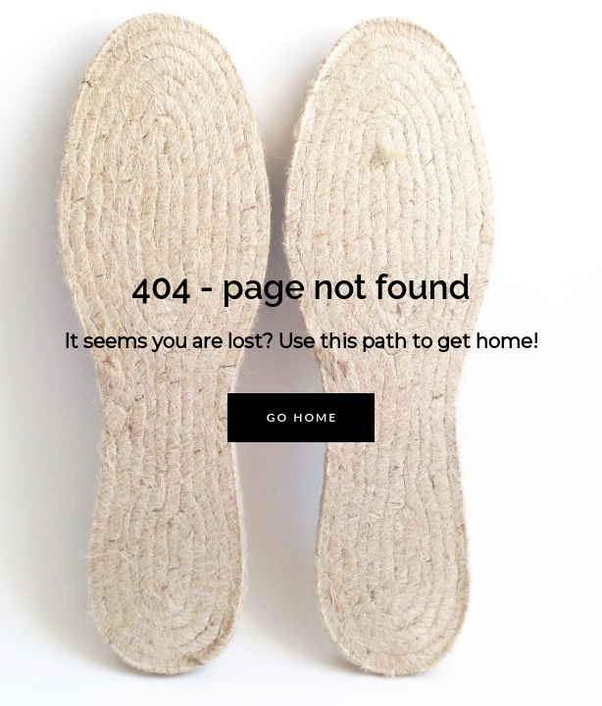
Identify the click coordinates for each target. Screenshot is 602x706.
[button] (301, 417)
